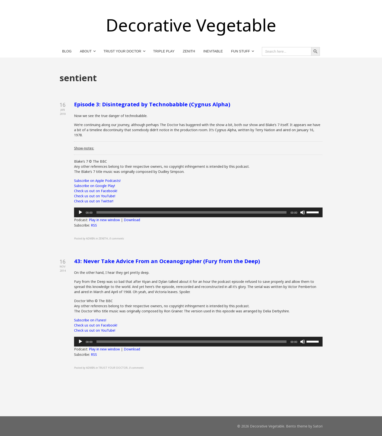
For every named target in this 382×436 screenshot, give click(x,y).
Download (132, 220)
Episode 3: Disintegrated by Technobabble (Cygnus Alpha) (152, 104)
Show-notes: (84, 148)
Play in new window (104, 220)
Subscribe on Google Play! (94, 185)
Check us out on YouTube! (94, 196)
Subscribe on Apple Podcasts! (97, 180)
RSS (94, 225)
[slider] (191, 212)
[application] (198, 212)
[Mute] (302, 212)
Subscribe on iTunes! (90, 320)
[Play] (80, 212)
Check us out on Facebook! (95, 190)
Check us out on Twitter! (93, 201)
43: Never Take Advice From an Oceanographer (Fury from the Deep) (167, 261)
